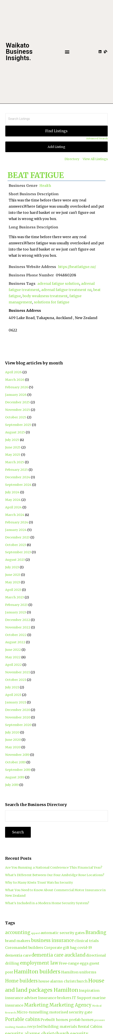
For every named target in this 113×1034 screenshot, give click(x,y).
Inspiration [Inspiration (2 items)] (89, 990)
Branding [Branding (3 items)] (96, 932)
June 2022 (13, 650)
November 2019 (17, 755)
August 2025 (15, 432)
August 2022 (15, 642)
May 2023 (12, 582)
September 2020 (18, 725)
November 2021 (17, 672)
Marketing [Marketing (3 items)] (36, 1005)
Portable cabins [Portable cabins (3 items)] (22, 1019)
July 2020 (12, 732)
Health (45, 186)
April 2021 (13, 695)
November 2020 (17, 717)
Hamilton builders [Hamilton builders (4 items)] (37, 971)
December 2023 (17, 537)
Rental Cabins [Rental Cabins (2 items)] (90, 1026)
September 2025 (18, 425)
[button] (67, 51)
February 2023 (16, 605)
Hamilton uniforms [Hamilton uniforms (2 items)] (78, 972)
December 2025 (17, 402)
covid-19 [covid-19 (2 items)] (84, 947)
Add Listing (56, 147)
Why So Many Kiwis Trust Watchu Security (39, 883)
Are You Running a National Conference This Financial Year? (53, 867)
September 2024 (18, 485)
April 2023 (13, 590)
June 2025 (13, 447)
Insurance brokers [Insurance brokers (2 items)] (54, 998)
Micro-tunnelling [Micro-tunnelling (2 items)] (33, 1012)
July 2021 (12, 687)
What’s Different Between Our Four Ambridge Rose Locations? (54, 875)
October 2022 (16, 635)
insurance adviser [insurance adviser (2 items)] (21, 998)
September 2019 (18, 770)
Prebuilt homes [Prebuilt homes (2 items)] (54, 1019)
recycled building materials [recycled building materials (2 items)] (52, 1026)
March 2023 (14, 597)
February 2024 (16, 522)
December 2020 (17, 710)
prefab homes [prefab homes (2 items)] (81, 1019)
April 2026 (13, 372)
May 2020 (13, 747)
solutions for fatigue (51, 302)
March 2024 (14, 515)
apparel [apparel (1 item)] (35, 933)
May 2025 (12, 455)
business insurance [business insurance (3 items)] (52, 940)
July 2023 (12, 567)
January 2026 (16, 395)
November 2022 (17, 627)
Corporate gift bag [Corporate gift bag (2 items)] (60, 947)
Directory (71, 159)
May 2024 (13, 500)
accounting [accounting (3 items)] (17, 932)
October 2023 (15, 545)
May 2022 (13, 657)
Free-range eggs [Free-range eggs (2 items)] (74, 963)
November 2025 (17, 410)
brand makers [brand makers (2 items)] (17, 940)
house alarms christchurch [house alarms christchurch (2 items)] (63, 981)
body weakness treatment (45, 296)
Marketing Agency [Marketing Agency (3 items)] (70, 1005)
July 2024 (12, 492)
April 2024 (13, 507)
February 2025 (16, 470)
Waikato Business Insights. (19, 52)
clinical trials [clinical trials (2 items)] (86, 940)
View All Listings (95, 159)
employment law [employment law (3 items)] (39, 963)
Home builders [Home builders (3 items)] (21, 981)
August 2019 (14, 777)
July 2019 (12, 785)
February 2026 (16, 387)
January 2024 (16, 530)
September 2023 (18, 552)
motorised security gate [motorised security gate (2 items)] (70, 1012)
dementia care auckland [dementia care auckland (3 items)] (58, 955)
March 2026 (14, 380)
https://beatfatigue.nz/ (77, 267)
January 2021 (15, 702)
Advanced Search (97, 138)
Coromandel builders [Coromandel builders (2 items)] (24, 947)
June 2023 (12, 575)
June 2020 (13, 740)
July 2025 (12, 440)
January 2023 (15, 612)
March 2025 (14, 462)
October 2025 (15, 417)
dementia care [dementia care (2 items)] (18, 955)
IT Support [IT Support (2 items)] (82, 998)
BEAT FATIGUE (36, 175)
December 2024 (17, 477)
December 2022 (17, 620)
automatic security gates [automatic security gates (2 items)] (63, 933)
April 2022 (13, 665)
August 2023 (15, 560)
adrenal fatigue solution (58, 283)
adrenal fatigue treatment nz (66, 290)
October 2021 (15, 680)
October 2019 (15, 762)
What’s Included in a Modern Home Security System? (47, 903)
